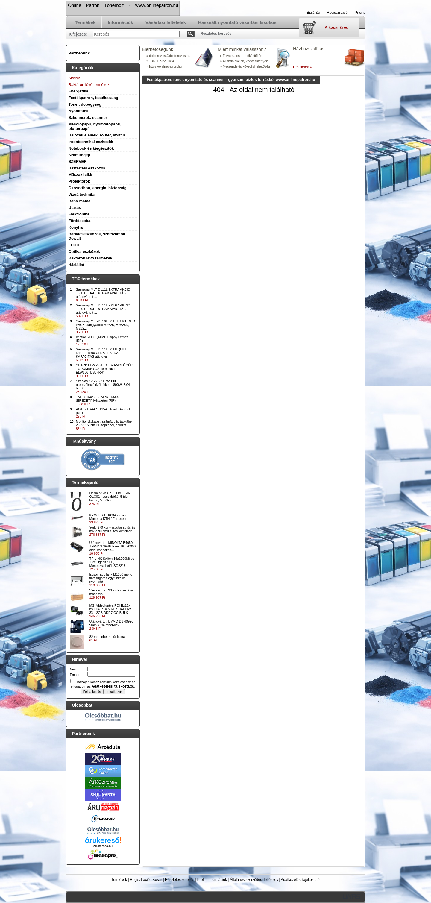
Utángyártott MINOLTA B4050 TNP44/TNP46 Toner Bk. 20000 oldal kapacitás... (112, 546)
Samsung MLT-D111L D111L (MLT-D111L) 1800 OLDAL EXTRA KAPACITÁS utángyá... (102, 352)
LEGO (74, 245)
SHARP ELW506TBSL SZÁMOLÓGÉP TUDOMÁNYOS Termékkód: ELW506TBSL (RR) (104, 368)
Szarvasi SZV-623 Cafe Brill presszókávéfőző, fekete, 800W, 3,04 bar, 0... (103, 384)
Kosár (157, 880)
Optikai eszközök (84, 251)
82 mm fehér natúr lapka (107, 636)
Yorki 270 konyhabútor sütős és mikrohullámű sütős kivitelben (112, 529)
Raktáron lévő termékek (91, 258)
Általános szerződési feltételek (254, 880)
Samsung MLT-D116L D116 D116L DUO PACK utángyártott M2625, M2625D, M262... (105, 324)
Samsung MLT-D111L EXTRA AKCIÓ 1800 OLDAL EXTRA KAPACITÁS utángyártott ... (103, 293)
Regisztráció (140, 880)
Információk (217, 880)
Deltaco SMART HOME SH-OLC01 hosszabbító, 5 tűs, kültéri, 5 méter (109, 496)
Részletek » (302, 67)
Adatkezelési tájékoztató (300, 880)
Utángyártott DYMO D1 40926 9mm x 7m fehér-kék (111, 623)
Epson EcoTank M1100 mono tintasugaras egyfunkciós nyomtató (111, 578)
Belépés (313, 12)
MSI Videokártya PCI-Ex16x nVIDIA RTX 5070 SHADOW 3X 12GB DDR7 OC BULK (110, 609)
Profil (201, 880)
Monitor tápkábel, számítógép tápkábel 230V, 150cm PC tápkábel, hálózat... (104, 423)
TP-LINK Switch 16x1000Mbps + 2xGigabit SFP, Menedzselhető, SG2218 (111, 562)
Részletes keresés (179, 880)
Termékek (119, 880)
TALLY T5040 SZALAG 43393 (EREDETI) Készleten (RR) (98, 398)
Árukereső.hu (103, 846)
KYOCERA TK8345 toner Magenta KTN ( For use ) (107, 516)
